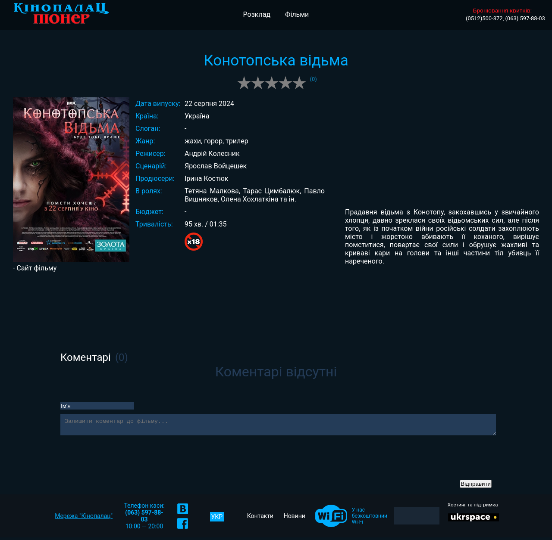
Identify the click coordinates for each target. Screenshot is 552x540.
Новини (294, 518)
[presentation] (125, 461)
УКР (217, 519)
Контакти (260, 518)
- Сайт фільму (34, 268)
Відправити (476, 486)
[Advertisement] (276, 300)
